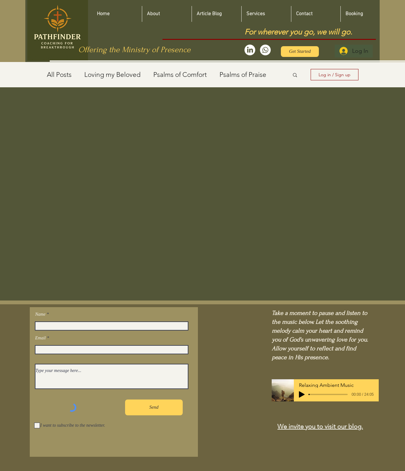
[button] (295, 75)
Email (40, 338)
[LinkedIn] (249, 50)
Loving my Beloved (112, 74)
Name (40, 314)
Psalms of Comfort (180, 74)
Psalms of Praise (242, 74)
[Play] (302, 394)
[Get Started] (300, 51)
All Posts (59, 74)
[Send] (154, 407)
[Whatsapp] (265, 50)
